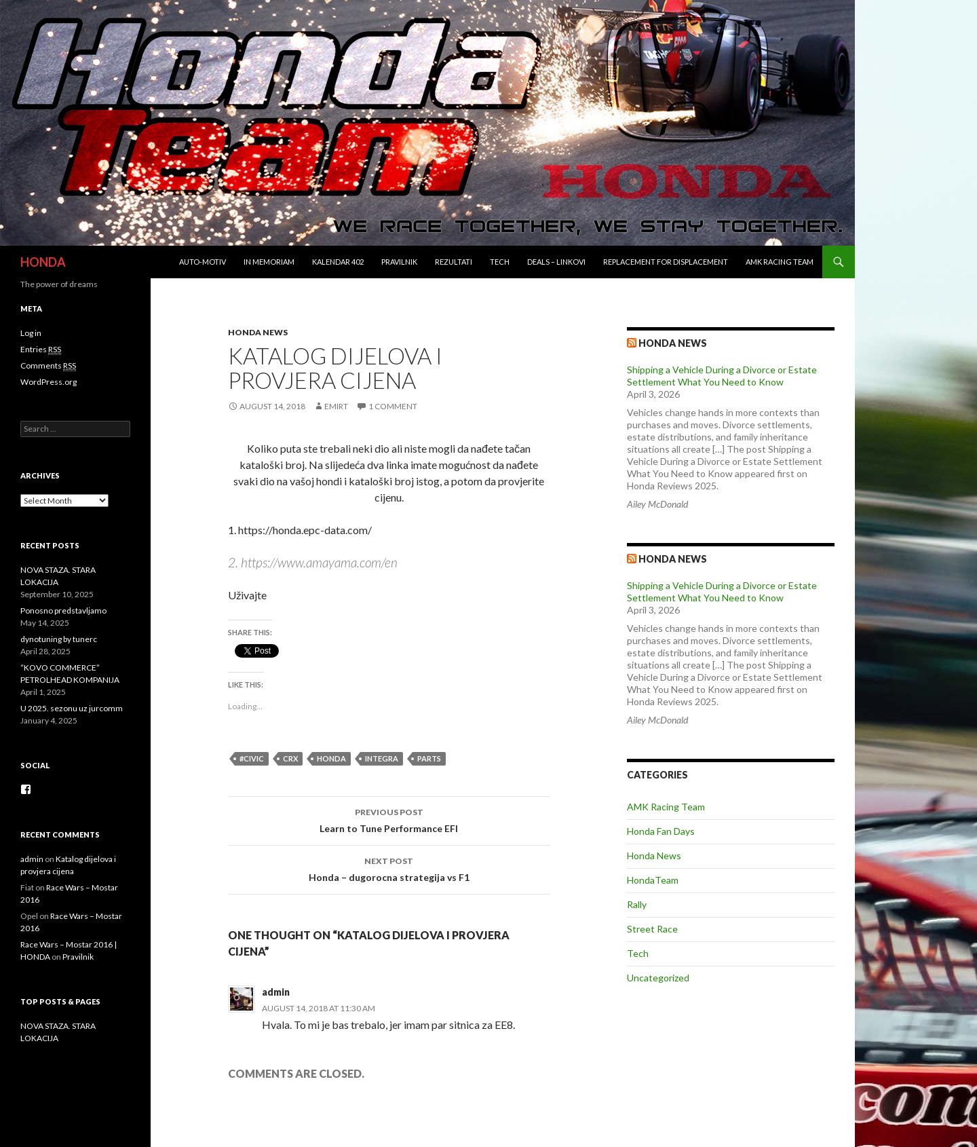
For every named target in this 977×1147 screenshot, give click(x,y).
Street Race (652, 929)
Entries (40, 349)
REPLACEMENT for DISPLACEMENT (665, 261)
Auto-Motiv (202, 261)
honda (331, 758)
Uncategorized (658, 977)
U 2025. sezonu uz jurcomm (71, 708)
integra (381, 758)
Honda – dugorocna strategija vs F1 (389, 868)
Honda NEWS (672, 559)
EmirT (336, 406)
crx (290, 758)
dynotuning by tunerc (58, 639)
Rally (637, 904)
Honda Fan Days (661, 831)
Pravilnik (399, 261)
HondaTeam (652, 880)
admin (276, 992)
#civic (252, 758)
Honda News (258, 332)
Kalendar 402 (338, 261)
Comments (48, 365)
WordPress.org (48, 382)
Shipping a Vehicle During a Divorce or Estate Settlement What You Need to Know (722, 376)
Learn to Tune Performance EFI (389, 819)
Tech (500, 261)
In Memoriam (269, 261)
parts (429, 758)
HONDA (43, 262)
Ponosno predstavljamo (63, 610)
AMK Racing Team (779, 261)
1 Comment (392, 406)
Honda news (672, 343)
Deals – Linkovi (556, 261)
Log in (30, 333)
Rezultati (453, 261)
